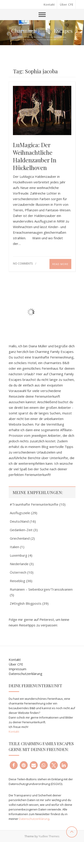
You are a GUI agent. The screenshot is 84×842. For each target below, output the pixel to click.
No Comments (23, 263)
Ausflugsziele (20, 513)
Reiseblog (17, 581)
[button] (14, 765)
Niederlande (19, 564)
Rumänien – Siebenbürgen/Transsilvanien (41, 589)
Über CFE (66, 4)
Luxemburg (18, 555)
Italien (14, 547)
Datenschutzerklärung (25, 673)
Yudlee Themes (49, 836)
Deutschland (19, 521)
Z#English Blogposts (25, 603)
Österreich (18, 572)
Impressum (17, 669)
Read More (60, 264)
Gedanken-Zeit (21, 530)
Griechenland (20, 538)
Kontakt (49, 4)
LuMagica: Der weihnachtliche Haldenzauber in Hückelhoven (34, 156)
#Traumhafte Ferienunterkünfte (34, 504)
